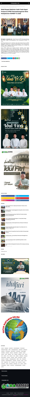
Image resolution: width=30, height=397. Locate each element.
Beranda (2, 6)
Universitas (13, 362)
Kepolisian (3, 351)
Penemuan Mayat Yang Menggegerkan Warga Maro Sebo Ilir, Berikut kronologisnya (17, 210)
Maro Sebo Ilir (20, 357)
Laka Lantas (3, 363)
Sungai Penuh (6, 362)
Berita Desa (20, 349)
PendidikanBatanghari (18, 365)
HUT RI (26, 354)
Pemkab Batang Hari (9, 360)
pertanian (8, 357)
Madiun (8, 365)
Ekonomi (11, 355)
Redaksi (15, 393)
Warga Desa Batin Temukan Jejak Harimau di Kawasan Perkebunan (17, 222)
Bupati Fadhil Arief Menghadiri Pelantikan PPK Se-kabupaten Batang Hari (17, 244)
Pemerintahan (22, 348)
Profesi (7, 363)
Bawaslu (17, 355)
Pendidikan (3, 352)
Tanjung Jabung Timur (15, 349)
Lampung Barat (4, 365)
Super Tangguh (6, 6)
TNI (9, 362)
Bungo (22, 360)
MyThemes (15, 395)
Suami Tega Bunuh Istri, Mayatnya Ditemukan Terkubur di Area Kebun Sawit (16, 206)
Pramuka (24, 365)
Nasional (11, 352)
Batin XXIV (18, 360)
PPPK (2, 362)
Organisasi (20, 352)
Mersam (3, 354)
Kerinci (25, 360)
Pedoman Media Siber (20, 393)
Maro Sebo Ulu (13, 351)
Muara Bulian (16, 352)
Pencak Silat (12, 365)
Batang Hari (4, 55)
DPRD (14, 55)
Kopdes (25, 363)
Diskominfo (21, 355)
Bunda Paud (15, 363)
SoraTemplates (25, 394)
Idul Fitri (5, 355)
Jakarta (16, 357)
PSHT (23, 354)
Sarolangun (14, 360)
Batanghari (6, 348)
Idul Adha (12, 357)
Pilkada (25, 357)
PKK (2, 355)
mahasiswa (10, 363)
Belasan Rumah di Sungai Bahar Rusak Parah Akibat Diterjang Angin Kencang (17, 232)
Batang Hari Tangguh (4, 349)
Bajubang (19, 354)
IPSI (18, 363)
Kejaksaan (9, 354)
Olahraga (16, 354)
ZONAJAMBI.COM (15, 3)
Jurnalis (22, 363)
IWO (14, 355)
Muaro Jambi (18, 351)
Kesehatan (7, 352)
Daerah (3, 348)
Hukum (24, 352)
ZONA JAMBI (3, 15)
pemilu (2, 366)
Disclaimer (11, 393)
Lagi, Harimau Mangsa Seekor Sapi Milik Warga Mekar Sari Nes (16, 239)
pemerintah (11, 348)
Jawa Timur (20, 362)
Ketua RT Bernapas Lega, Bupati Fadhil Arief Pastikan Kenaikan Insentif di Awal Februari (16, 215)
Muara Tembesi (4, 357)
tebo (16, 362)
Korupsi (24, 362)
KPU (12, 354)
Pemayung (25, 355)
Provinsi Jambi (8, 351)
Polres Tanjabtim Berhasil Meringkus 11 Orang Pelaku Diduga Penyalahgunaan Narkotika (16, 219)
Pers (8, 355)
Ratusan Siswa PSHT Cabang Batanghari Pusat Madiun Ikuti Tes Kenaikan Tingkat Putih (16, 227)
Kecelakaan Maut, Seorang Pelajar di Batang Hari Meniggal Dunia (17, 235)
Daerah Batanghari (9, 55)
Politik (6, 354)
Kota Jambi (3, 360)
